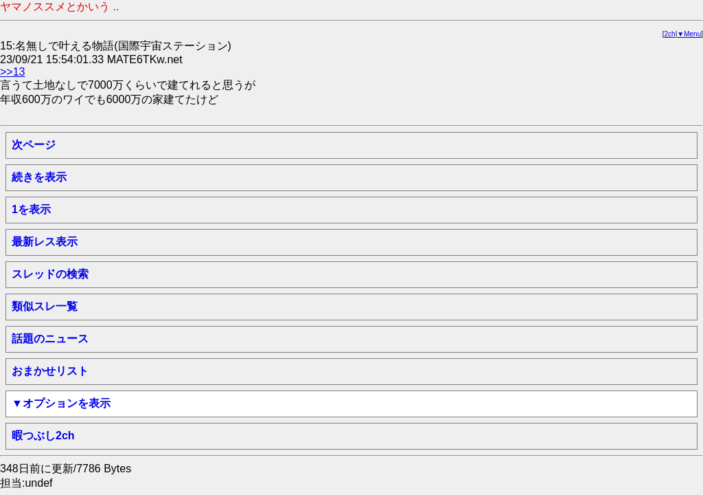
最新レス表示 (45, 242)
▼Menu (689, 34)
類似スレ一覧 (45, 306)
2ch (670, 34)
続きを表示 (39, 177)
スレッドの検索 (50, 274)
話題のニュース (50, 338)
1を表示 (31, 209)
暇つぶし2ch (43, 435)
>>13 (12, 72)
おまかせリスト (50, 371)
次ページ (34, 145)
